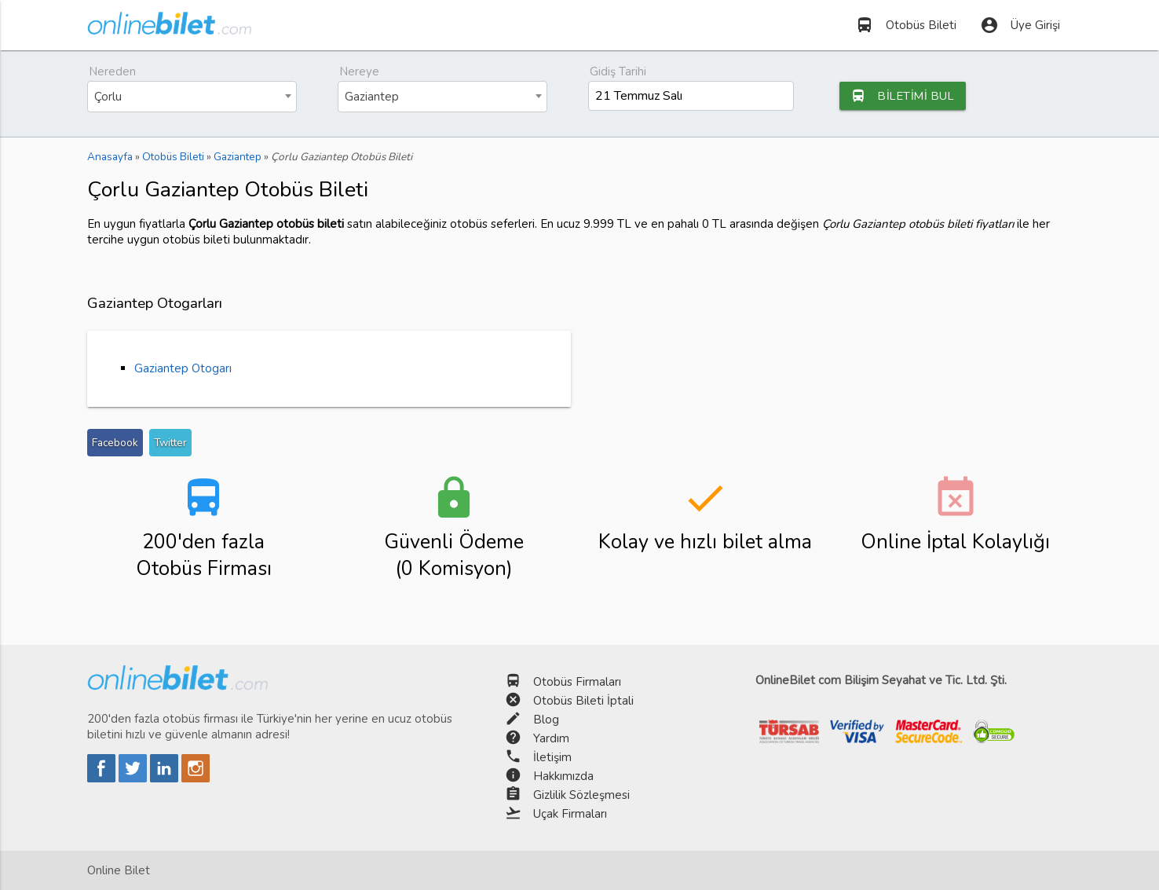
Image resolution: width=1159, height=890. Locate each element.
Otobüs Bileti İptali (583, 701)
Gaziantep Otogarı (183, 368)
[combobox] (192, 96)
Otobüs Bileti (905, 25)
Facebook (115, 442)
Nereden (112, 71)
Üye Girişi (1020, 25)
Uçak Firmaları (570, 814)
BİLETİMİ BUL (905, 96)
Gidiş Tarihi (618, 71)
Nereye (359, 71)
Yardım (551, 738)
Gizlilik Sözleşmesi (581, 795)
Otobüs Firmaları (577, 682)
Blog (546, 719)
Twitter (170, 442)
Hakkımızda (563, 776)
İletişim (552, 757)
